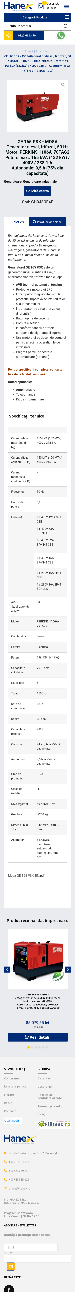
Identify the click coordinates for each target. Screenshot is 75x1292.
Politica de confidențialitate (50, 1096)
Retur (8, 1103)
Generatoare (13, 181)
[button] (67, 6)
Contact (10, 1111)
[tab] (16, 221)
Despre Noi (45, 1086)
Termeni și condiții (50, 1106)
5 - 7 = (8, 1253)
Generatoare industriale (40, 181)
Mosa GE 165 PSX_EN (23, 876)
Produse (41, 51)
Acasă (29, 51)
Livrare (9, 1094)
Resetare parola (15, 1086)
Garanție (44, 1078)
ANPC (41, 1114)
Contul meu (12, 1078)
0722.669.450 (27, 35)
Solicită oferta (37, 191)
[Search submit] (66, 26)
